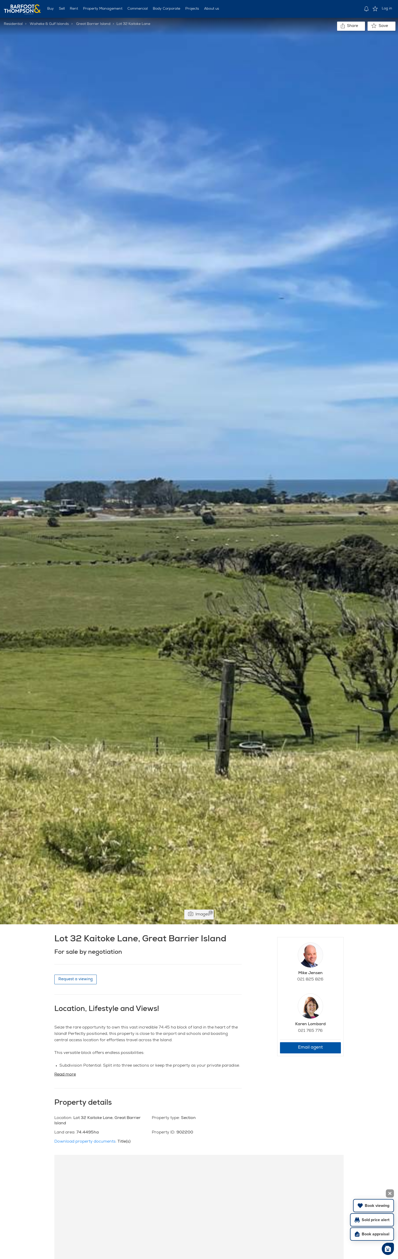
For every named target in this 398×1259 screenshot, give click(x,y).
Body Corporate (166, 9)
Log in (387, 8)
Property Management (102, 9)
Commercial (137, 9)
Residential (13, 24)
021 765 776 (310, 1031)
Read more (65, 1075)
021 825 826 (310, 980)
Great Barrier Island (93, 24)
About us (211, 9)
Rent (74, 9)
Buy (50, 9)
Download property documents (84, 1142)
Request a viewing (75, 979)
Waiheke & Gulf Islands (49, 24)
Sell (62, 9)
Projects (192, 9)
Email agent (310, 1048)
